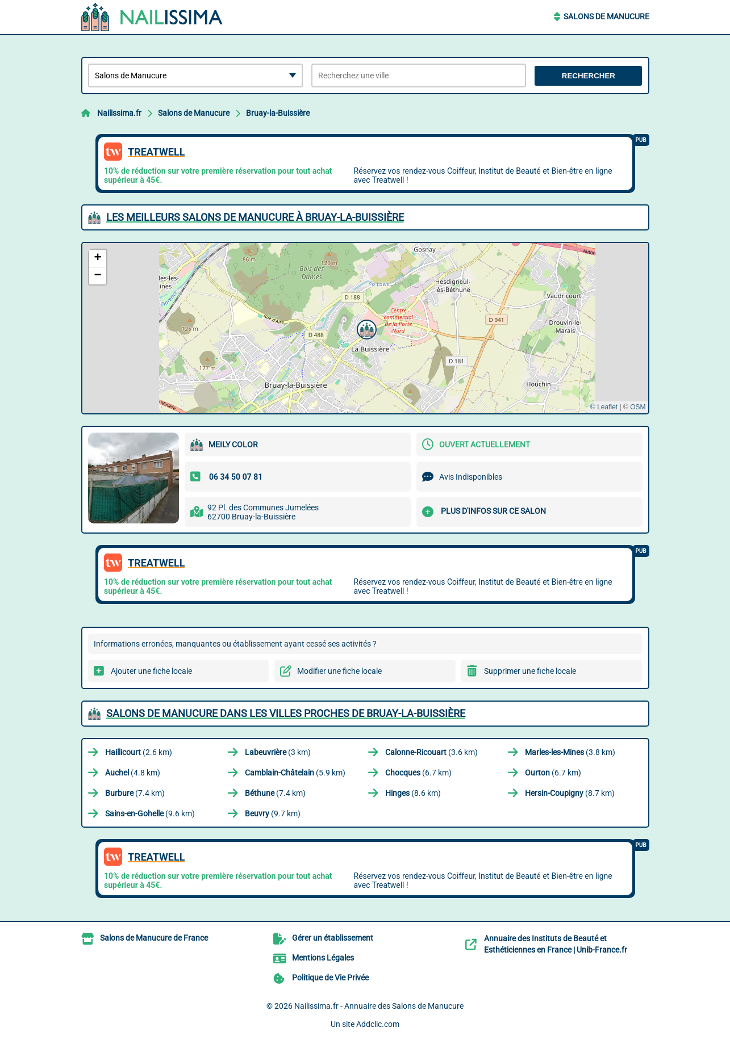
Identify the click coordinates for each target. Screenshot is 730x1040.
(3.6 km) (431, 752)
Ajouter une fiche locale (151, 671)
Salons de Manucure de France (154, 937)
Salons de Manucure (606, 16)
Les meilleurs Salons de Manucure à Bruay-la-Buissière (255, 217)
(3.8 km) (570, 752)
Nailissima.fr (119, 113)
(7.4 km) (135, 793)
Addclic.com (377, 1024)
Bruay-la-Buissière (278, 113)
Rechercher (588, 76)
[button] (365, 328)
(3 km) (278, 752)
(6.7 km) (418, 772)
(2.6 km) (138, 752)
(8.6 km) (413, 793)
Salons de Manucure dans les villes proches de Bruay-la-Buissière (285, 713)
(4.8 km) (132, 772)
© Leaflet (604, 407)
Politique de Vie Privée (330, 977)
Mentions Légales (323, 957)
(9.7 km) (273, 813)
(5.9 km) (295, 772)
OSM (637, 407)
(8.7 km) (570, 793)
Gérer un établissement (332, 937)
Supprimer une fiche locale (530, 671)
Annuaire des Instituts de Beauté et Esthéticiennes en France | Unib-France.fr (555, 944)
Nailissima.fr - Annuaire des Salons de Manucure (379, 1005)
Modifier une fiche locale (339, 671)
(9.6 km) (150, 813)
